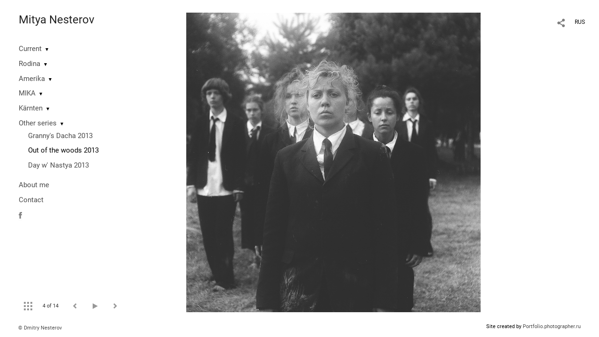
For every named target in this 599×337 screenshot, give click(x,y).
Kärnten (31, 108)
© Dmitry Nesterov (40, 328)
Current (30, 48)
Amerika (32, 78)
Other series (38, 123)
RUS (580, 22)
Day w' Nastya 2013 (58, 165)
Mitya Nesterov (57, 19)
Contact (31, 200)
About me (34, 185)
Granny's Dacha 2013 (60, 136)
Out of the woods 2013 (63, 150)
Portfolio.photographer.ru (552, 326)
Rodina (29, 63)
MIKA (27, 93)
